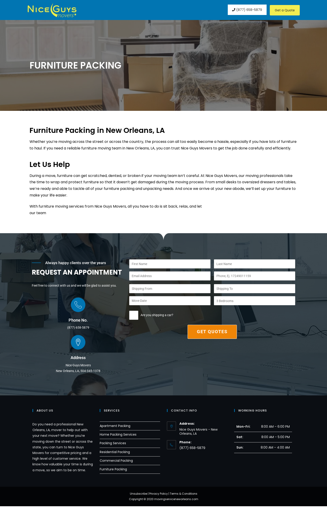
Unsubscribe (138, 503)
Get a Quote (285, 10)
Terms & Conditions (183, 503)
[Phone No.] (78, 314)
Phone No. (78, 329)
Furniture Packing (113, 479)
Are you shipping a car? (151, 316)
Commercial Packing (116, 470)
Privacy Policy (158, 503)
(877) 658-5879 (247, 9)
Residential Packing (115, 461)
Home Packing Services (118, 444)
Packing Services (113, 453)
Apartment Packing (115, 435)
